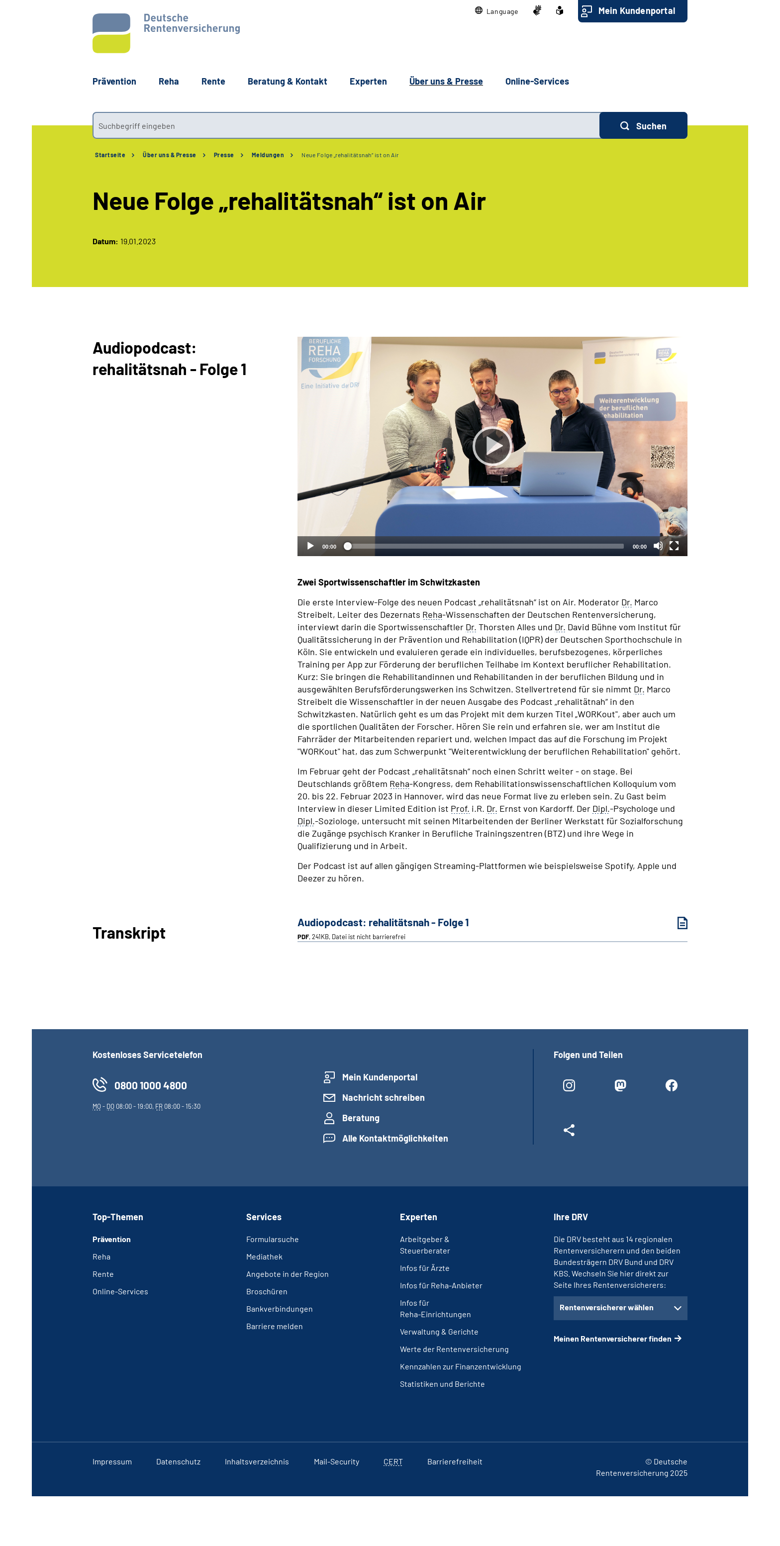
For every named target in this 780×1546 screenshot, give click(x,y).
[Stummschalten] (658, 545)
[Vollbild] (674, 545)
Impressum (112, 1461)
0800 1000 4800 (150, 1085)
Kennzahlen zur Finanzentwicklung (460, 1366)
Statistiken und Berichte (442, 1383)
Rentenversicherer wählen (607, 1307)
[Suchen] (643, 125)
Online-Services (537, 81)
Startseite (110, 154)
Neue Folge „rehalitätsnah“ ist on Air (350, 154)
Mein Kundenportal (636, 10)
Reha (101, 1256)
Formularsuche (272, 1239)
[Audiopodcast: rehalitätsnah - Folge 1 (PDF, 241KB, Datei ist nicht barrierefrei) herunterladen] (675, 923)
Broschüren (267, 1291)
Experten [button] (368, 81)
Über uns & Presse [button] (446, 81)
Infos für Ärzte (425, 1267)
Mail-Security (336, 1461)
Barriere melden (274, 1326)
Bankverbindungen (279, 1308)
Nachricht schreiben (383, 1097)
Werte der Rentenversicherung (454, 1348)
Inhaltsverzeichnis (257, 1461)
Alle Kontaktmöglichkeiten (395, 1138)
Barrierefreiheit (455, 1461)
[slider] (484, 546)
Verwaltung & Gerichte (439, 1331)
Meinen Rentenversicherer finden (613, 1338)
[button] (496, 11)
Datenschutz (178, 1461)
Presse (224, 154)
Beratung (361, 1117)
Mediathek (264, 1256)
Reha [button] (169, 81)
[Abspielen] (492, 446)
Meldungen (268, 154)
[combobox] (346, 125)
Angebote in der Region (287, 1273)
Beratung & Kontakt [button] (287, 81)
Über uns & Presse (169, 154)
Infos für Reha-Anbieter (441, 1285)
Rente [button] (213, 81)
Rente (103, 1273)
